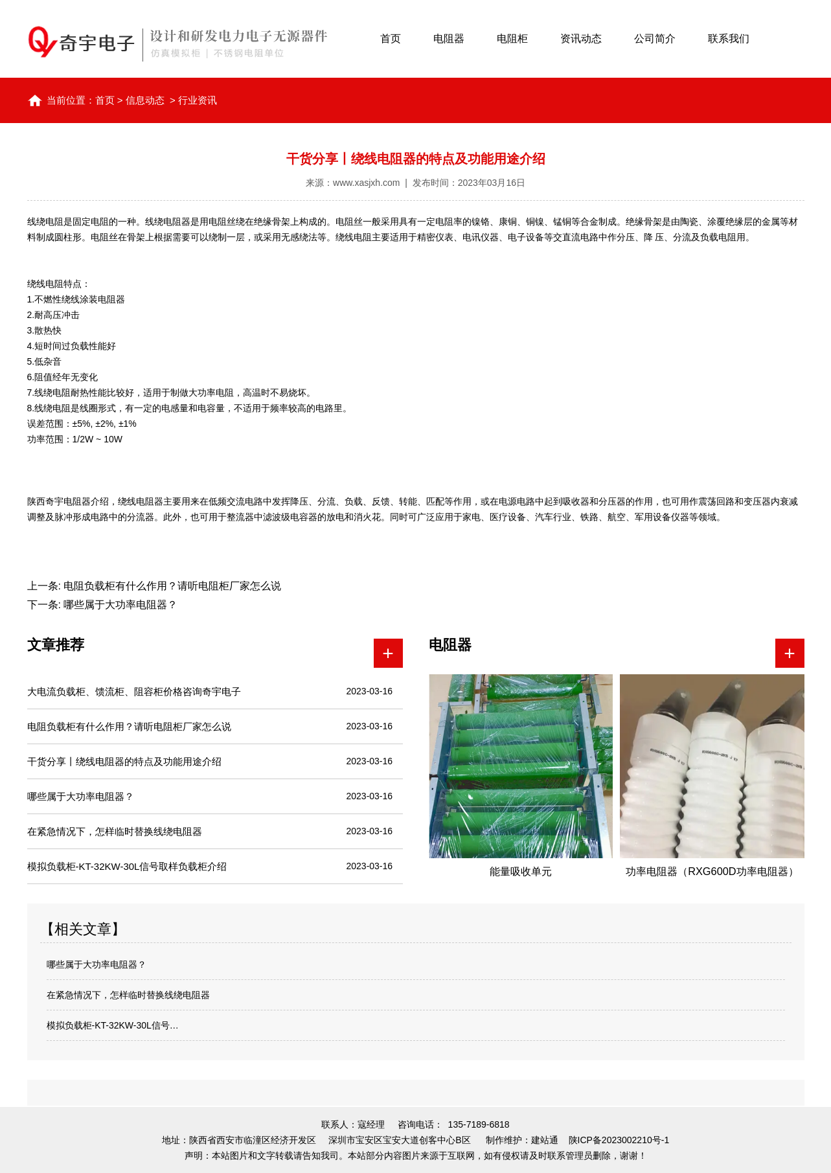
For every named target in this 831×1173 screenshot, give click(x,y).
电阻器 (448, 38)
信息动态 (145, 100)
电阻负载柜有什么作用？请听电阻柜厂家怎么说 (171, 585)
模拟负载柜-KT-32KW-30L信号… (113, 1025)
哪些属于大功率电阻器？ (119, 604)
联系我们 (728, 38)
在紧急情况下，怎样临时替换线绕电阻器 (128, 995)
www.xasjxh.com (366, 182)
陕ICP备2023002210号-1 (619, 1140)
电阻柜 (512, 38)
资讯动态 (581, 38)
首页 (390, 38)
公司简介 (655, 38)
